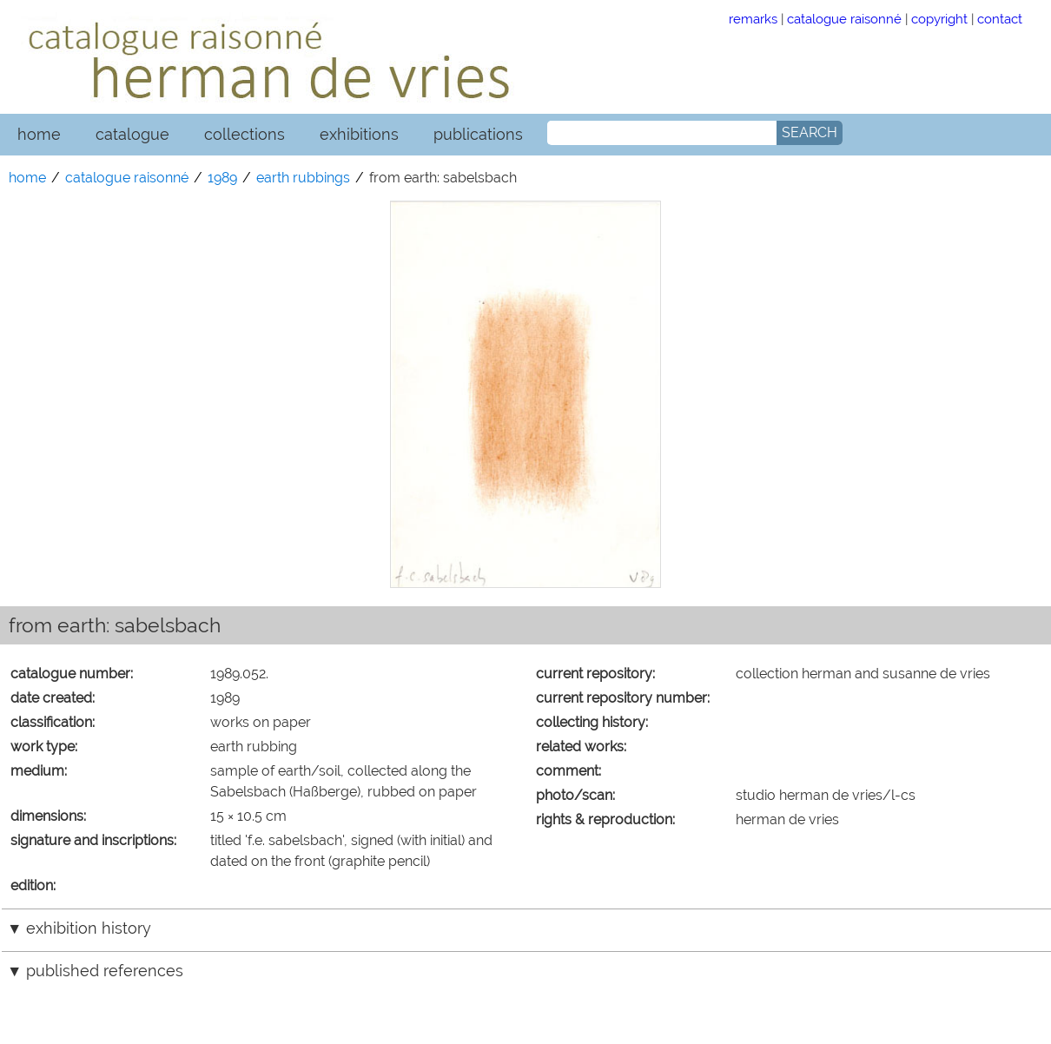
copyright (939, 18)
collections (244, 134)
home (39, 134)
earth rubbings (303, 177)
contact (999, 18)
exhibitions (359, 134)
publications (478, 134)
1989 (222, 177)
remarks (753, 18)
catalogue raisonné (844, 18)
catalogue (132, 134)
